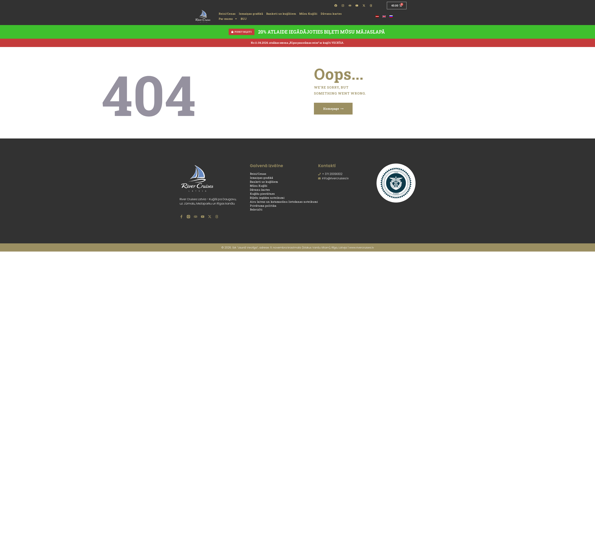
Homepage (331, 109)
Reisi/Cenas (227, 13)
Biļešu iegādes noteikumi (267, 198)
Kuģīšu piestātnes (262, 194)
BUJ (244, 19)
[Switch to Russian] (391, 16)
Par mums (228, 18)
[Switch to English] (384, 16)
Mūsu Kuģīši (308, 13)
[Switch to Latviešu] (377, 16)
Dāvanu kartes (331, 13)
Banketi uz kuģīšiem (281, 13)
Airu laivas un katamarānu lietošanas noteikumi (284, 202)
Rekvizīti (256, 210)
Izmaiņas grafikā (251, 13)
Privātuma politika (263, 206)
